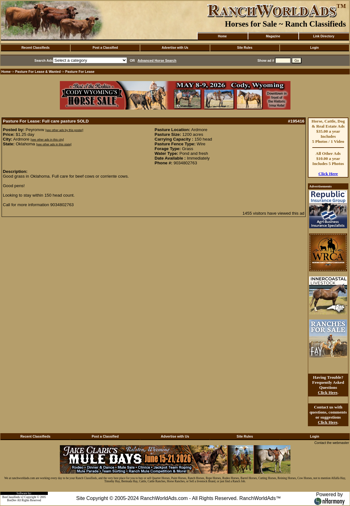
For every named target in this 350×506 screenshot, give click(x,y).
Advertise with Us (175, 47)
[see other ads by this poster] (64, 130)
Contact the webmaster (331, 443)
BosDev (11, 500)
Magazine (273, 36)
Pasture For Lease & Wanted (38, 71)
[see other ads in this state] (53, 144)
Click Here (328, 173)
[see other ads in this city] (47, 139)
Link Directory (323, 36)
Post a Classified (105, 47)
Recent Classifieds (36, 47)
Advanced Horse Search (156, 60)
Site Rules (244, 47)
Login (314, 47)
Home (222, 36)
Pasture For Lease (79, 71)
